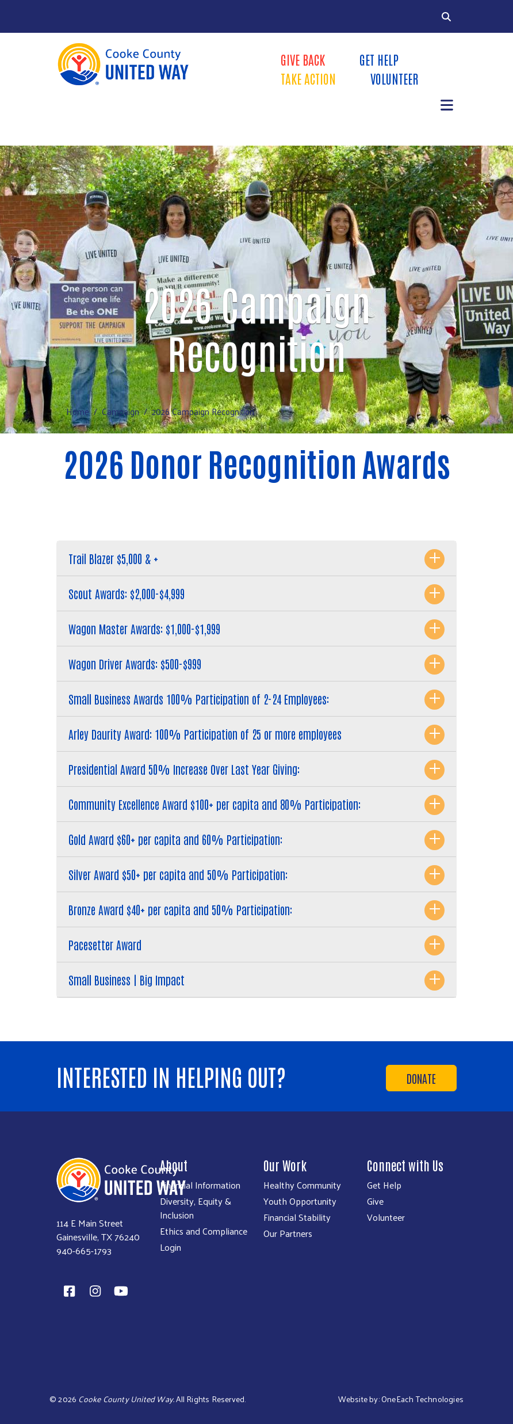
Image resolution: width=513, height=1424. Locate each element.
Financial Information (200, 1185)
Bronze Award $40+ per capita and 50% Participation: (180, 909)
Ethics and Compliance (203, 1231)
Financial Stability (297, 1217)
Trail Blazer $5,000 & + (113, 558)
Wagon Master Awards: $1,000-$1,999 (144, 628)
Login (170, 1247)
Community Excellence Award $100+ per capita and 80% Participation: (214, 804)
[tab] (256, 558)
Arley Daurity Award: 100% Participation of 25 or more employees (205, 733)
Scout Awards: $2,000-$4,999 (126, 593)
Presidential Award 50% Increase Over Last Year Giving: (184, 769)
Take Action (308, 78)
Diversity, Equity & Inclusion (195, 1208)
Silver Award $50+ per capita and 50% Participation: (178, 874)
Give (375, 1201)
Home (77, 411)
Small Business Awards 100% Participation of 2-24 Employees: (198, 698)
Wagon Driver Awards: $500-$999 (134, 663)
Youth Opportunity (299, 1201)
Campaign (120, 411)
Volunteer (394, 78)
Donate (421, 1078)
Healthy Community (302, 1185)
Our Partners (287, 1233)
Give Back (303, 59)
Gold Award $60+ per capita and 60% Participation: (175, 839)
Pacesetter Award (104, 944)
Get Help (379, 59)
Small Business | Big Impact (126, 979)
